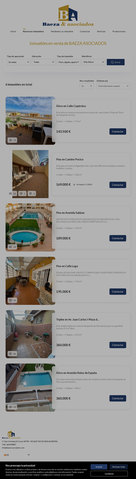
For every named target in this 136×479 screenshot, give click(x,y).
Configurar (109, 473)
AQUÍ (51, 472)
